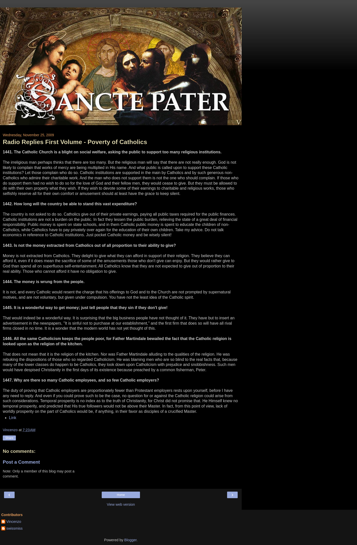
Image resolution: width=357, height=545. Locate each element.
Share (9, 438)
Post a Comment (21, 462)
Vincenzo (13, 522)
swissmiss (14, 528)
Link (12, 418)
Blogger (130, 540)
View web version (121, 504)
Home (121, 495)
